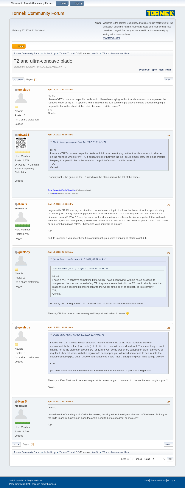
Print (168, 80)
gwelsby (24, 89)
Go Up (16, 444)
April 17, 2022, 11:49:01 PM (60, 204)
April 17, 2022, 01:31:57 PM (60, 89)
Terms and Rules (158, 480)
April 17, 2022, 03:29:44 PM (60, 135)
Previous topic (148, 69)
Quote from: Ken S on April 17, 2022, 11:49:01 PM (78, 335)
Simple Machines (34, 480)
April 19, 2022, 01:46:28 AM (60, 327)
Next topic (165, 69)
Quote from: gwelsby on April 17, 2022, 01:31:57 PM (79, 142)
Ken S (95, 53)
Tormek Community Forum (38, 13)
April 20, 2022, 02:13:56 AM (60, 401)
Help (146, 480)
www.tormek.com (111, 38)
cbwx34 (23, 134)
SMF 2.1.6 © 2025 (17, 480)
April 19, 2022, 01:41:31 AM (60, 252)
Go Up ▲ (171, 480)
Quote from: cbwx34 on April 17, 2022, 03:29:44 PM (79, 259)
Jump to (125, 459)
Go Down (18, 80)
